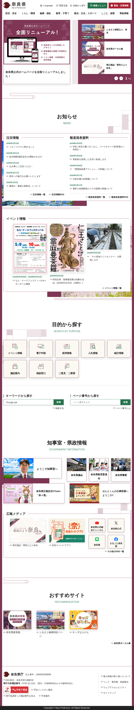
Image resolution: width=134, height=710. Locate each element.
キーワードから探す (19, 395)
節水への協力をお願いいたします (25, 176)
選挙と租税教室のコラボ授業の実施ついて (93, 189)
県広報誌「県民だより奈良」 (116, 66)
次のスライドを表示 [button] (121, 78)
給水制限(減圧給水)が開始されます (25, 157)
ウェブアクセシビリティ (114, 687)
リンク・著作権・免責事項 (115, 682)
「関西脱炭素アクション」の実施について (93, 169)
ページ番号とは (123, 408)
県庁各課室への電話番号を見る (20, 696)
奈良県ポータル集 (114, 49)
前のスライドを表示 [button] (116, 78)
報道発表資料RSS (119, 197)
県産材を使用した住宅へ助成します (89, 159)
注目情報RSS (58, 194)
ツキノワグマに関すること (21, 147)
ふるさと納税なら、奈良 (116, 31)
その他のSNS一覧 (115, 551)
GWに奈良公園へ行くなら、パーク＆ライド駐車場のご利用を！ (99, 148)
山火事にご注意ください (20, 166)
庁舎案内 (45, 696)
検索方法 (59, 408)
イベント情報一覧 (113, 288)
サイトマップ (109, 693)
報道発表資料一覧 (96, 197)
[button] (46, 5)
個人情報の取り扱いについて (116, 676)
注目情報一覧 (39, 194)
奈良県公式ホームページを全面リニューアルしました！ (35, 74)
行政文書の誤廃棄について (85, 179)
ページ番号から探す (86, 395)
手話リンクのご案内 (43, 690)
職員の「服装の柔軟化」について (25, 186)
